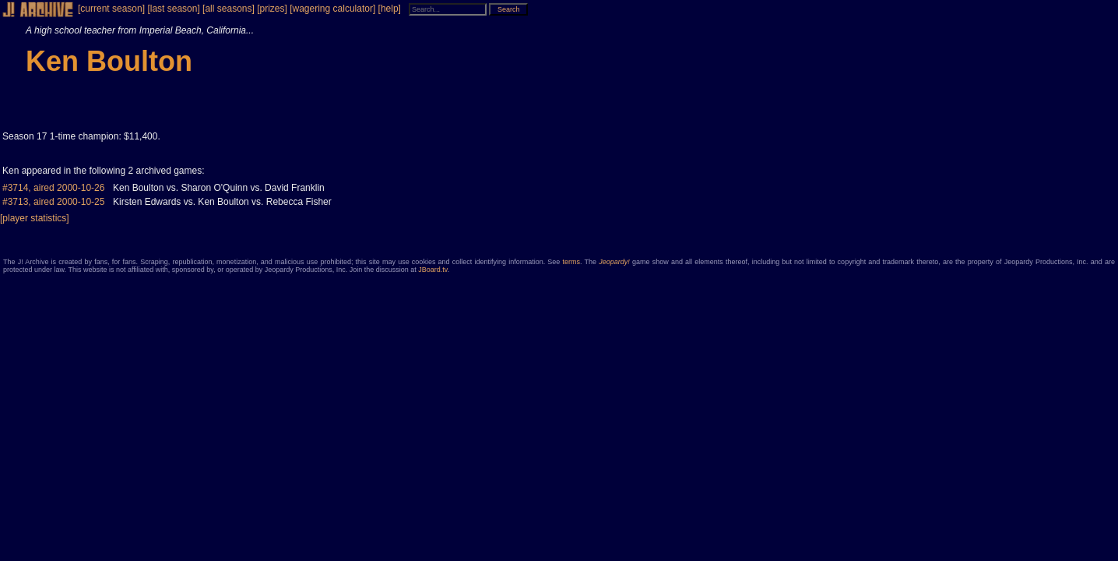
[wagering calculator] (332, 8)
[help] (389, 8)
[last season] (173, 8)
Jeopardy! (614, 262)
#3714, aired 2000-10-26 (53, 187)
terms (572, 262)
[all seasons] (228, 8)
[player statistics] (34, 218)
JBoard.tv (432, 269)
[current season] (111, 8)
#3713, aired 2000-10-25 (53, 201)
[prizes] (272, 8)
